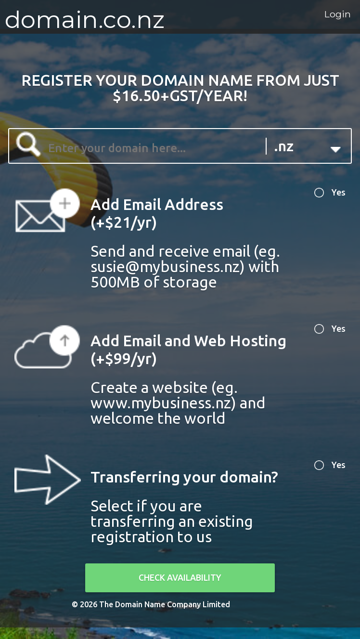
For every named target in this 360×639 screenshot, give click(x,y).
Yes (334, 196)
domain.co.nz (85, 19)
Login (318, 20)
